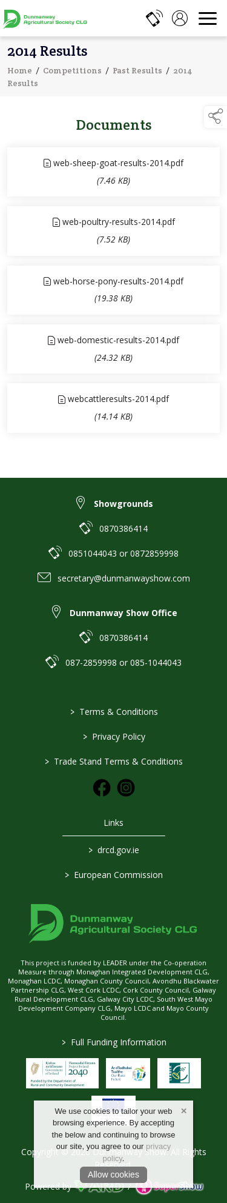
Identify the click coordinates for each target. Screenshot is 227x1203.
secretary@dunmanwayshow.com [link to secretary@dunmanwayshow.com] (124, 578)
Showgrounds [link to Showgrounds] (123, 503)
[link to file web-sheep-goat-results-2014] (113, 173)
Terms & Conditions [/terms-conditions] (113, 712)
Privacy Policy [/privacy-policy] (113, 736)
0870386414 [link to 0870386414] (123, 528)
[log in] (179, 18)
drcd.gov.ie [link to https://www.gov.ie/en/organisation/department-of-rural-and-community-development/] (113, 850)
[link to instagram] (126, 788)
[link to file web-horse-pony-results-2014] (113, 292)
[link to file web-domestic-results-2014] (113, 350)
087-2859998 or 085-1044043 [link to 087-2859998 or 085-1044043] (123, 662)
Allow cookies (113, 1174)
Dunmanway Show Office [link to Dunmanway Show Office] (123, 612)
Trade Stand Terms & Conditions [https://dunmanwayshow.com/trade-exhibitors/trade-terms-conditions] (114, 761)
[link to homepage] (45, 18)
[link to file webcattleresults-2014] (113, 409)
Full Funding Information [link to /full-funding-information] (113, 1042)
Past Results (137, 72)
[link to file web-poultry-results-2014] (113, 232)
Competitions (72, 72)
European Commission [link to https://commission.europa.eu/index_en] (114, 875)
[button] (215, 117)
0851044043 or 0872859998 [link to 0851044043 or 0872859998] (123, 553)
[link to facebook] (102, 788)
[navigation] (208, 18)
